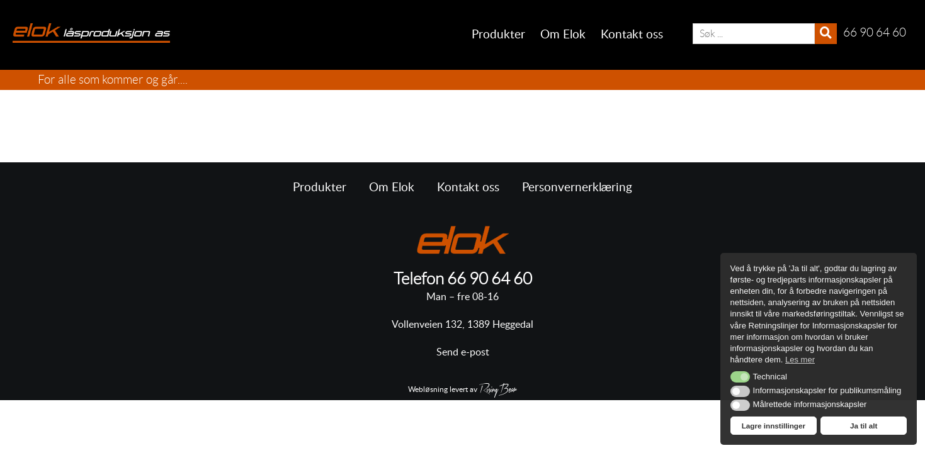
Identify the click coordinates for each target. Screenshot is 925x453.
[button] (740, 377)
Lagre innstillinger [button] (773, 426)
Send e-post (462, 352)
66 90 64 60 (489, 279)
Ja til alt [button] (864, 426)
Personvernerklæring (577, 188)
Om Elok (563, 35)
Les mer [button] (800, 359)
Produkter (498, 35)
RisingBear (498, 391)
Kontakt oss (632, 35)
